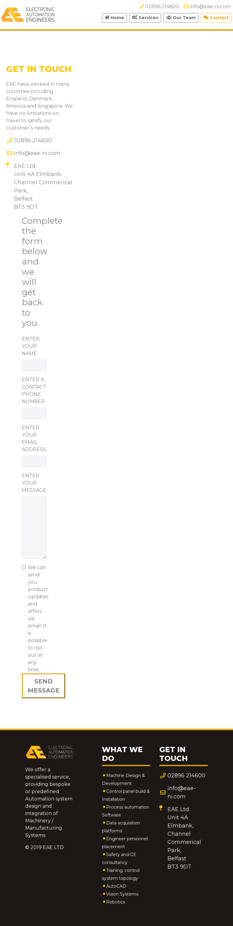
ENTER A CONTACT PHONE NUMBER (34, 390)
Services (145, 17)
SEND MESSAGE (43, 686)
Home (114, 17)
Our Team (181, 17)
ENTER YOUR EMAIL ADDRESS (34, 438)
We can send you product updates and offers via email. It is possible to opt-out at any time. (38, 618)
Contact (216, 17)
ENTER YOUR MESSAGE (34, 483)
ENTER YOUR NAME (30, 346)
